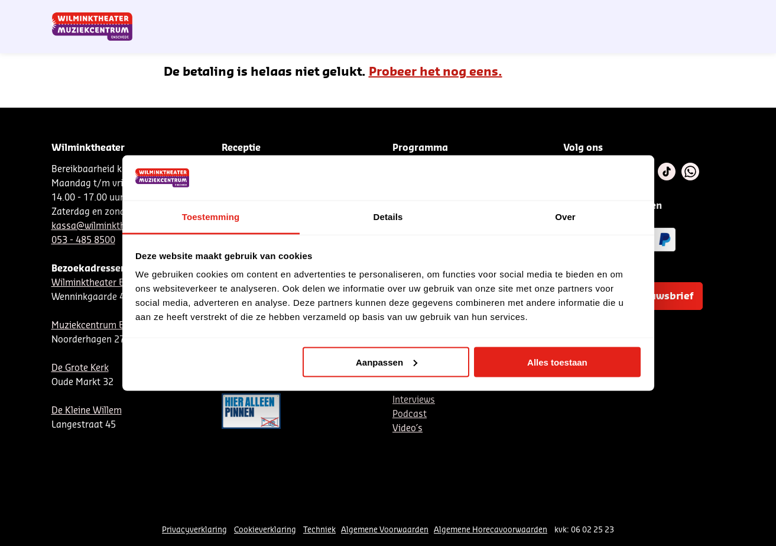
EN (558, 13)
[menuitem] (701, 41)
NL (519, 13)
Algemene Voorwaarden (384, 530)
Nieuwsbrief (482, 13)
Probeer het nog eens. (435, 72)
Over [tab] (565, 217)
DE (539, 13)
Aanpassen (386, 362)
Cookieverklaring (265, 530)
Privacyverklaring (194, 530)
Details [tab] (388, 217)
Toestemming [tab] (211, 217)
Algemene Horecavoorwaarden (490, 530)
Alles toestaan (557, 362)
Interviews (413, 400)
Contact (589, 13)
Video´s (407, 428)
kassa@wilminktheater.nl (104, 226)
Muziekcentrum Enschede (105, 325)
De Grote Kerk (80, 368)
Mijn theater (669, 14)
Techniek (319, 530)
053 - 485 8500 (83, 240)
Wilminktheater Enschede (105, 283)
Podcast (409, 414)
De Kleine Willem (86, 410)
